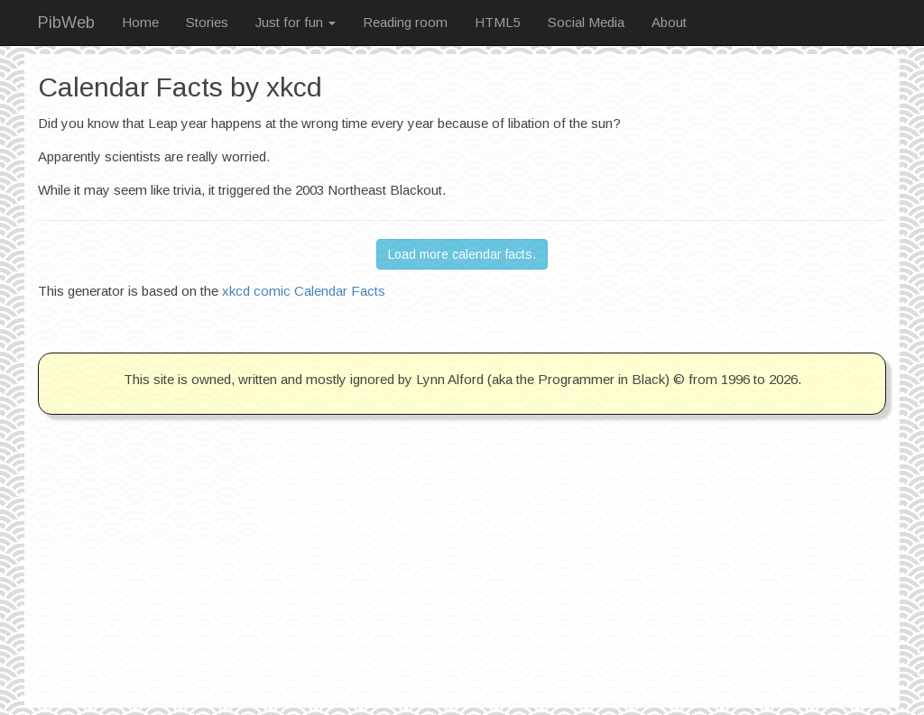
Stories (207, 22)
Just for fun (295, 22)
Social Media (586, 22)
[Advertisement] (462, 581)
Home (140, 22)
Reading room (405, 22)
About (669, 22)
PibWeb (66, 23)
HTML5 (498, 22)
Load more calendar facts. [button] (462, 254)
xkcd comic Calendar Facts (303, 290)
